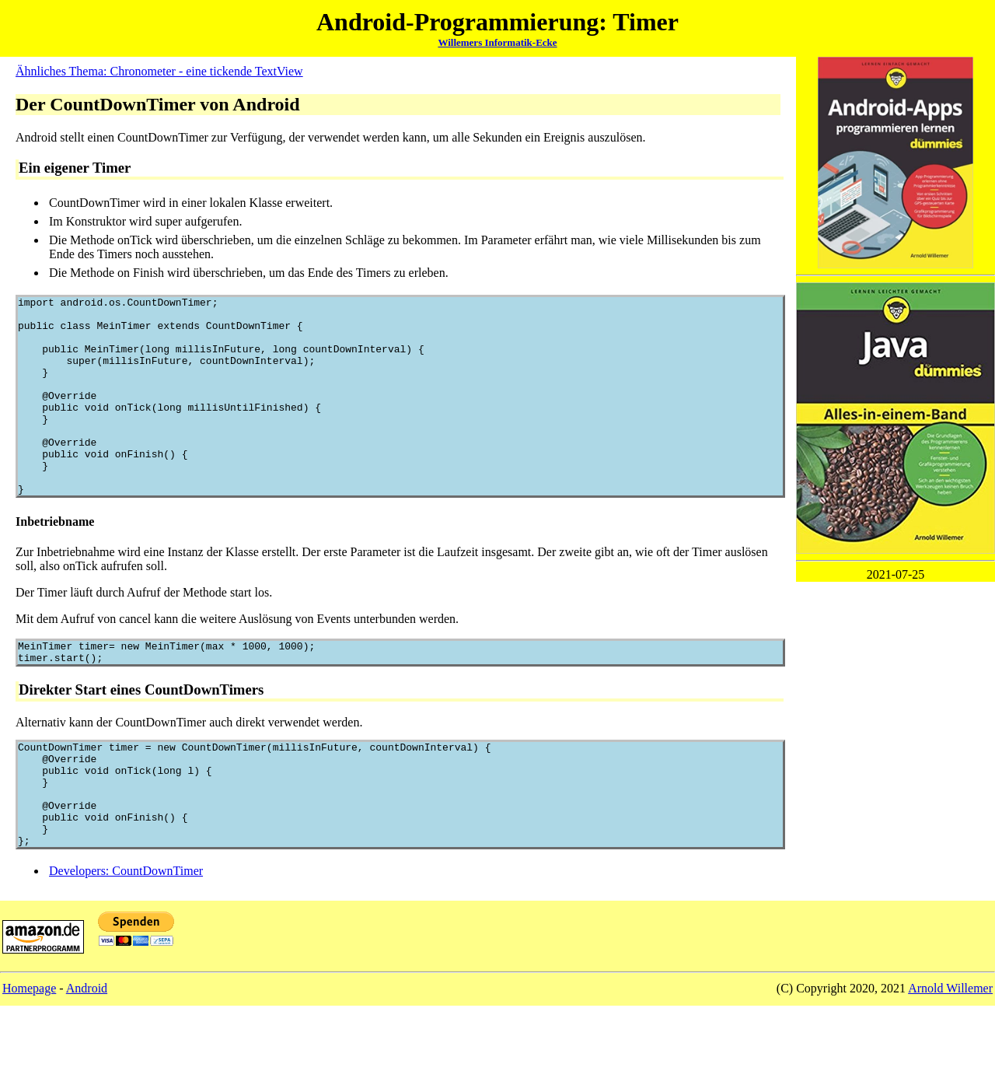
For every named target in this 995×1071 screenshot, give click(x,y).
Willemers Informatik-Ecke (497, 42)
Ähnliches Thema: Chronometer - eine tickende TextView (159, 71)
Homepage (29, 1053)
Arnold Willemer (950, 1053)
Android (86, 1053)
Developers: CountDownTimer (126, 936)
